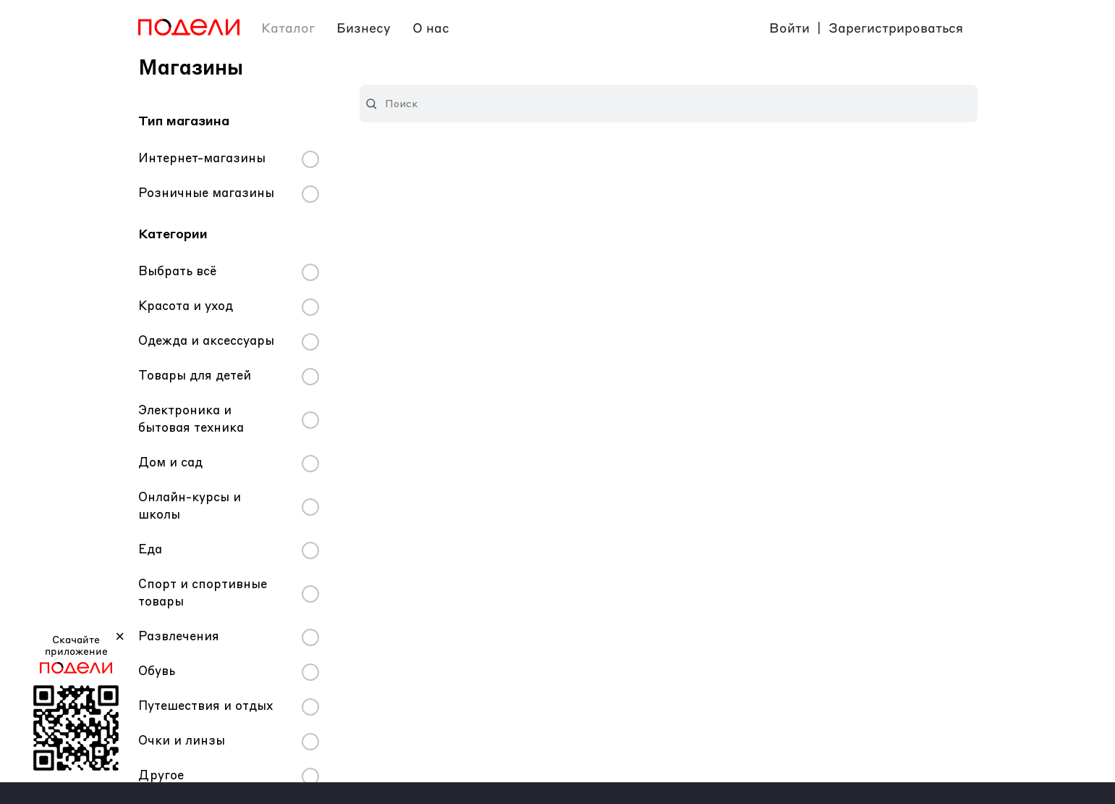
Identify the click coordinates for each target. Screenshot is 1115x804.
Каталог (288, 28)
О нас (430, 28)
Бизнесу (363, 28)
